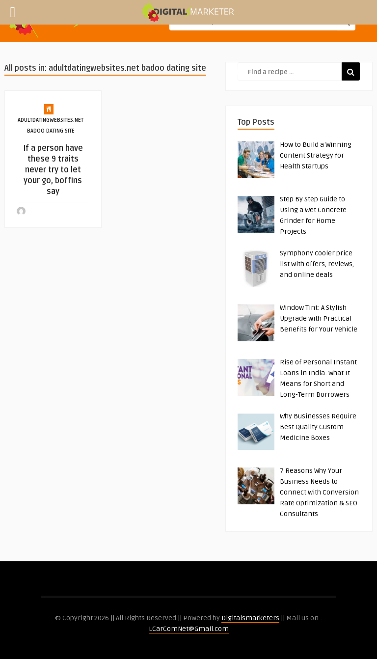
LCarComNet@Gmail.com (189, 629)
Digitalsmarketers (250, 618)
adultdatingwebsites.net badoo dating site (50, 125)
